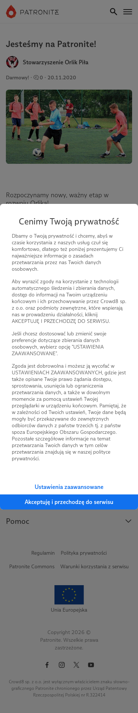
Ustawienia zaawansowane (69, 487)
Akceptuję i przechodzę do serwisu (69, 502)
